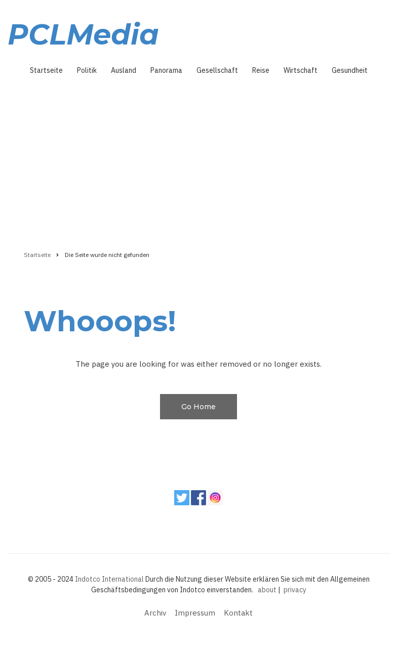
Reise (260, 70)
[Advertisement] (198, 159)
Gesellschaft (217, 70)
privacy (295, 589)
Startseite (46, 70)
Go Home (198, 406)
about (267, 589)
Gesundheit (350, 70)
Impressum (195, 613)
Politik (87, 70)
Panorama (166, 70)
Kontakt (238, 613)
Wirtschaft (300, 70)
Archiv (155, 613)
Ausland (123, 70)
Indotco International (109, 579)
